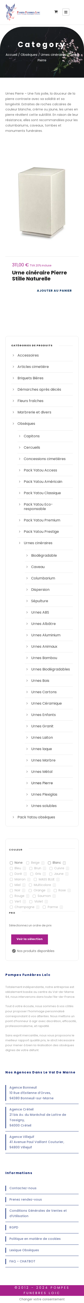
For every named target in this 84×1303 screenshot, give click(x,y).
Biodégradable (44, 555)
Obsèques (29, 54)
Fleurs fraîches (30, 400)
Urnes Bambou (44, 657)
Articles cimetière (33, 366)
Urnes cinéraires (53, 54)
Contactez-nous (23, 1188)
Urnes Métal (41, 771)
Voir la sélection (30, 939)
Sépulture (39, 601)
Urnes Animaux (44, 646)
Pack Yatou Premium (42, 520)
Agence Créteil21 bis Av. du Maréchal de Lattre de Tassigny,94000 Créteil (37, 1117)
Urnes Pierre (42, 783)
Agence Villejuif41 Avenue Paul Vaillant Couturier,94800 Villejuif (36, 1142)
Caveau (38, 566)
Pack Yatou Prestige (41, 531)
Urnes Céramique (46, 703)
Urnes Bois (40, 680)
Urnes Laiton (42, 737)
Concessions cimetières (45, 458)
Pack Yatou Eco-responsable (38, 506)
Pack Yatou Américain (43, 481)
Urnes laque (41, 748)
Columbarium (43, 578)
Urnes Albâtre (43, 623)
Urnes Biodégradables (50, 669)
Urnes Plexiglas (44, 794)
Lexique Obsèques (24, 1250)
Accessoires (28, 355)
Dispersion (40, 589)
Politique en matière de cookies (35, 1239)
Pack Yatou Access (40, 470)
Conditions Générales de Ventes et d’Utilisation (38, 1213)
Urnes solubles (44, 805)
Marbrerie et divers (34, 412)
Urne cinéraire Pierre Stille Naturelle (39, 275)
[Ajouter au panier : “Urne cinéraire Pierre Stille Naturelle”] (54, 290)
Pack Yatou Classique (42, 493)
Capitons (32, 436)
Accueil (11, 54)
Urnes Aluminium (45, 635)
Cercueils (32, 447)
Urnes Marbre (43, 760)
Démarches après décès (39, 389)
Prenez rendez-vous (25, 1199)
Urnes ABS (40, 612)
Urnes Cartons (44, 692)
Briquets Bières (30, 378)
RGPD (13, 1227)
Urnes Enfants (43, 714)
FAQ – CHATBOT (22, 1261)
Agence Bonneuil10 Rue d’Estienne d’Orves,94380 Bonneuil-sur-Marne (31, 1092)
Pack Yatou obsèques (36, 817)
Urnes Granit (42, 726)
